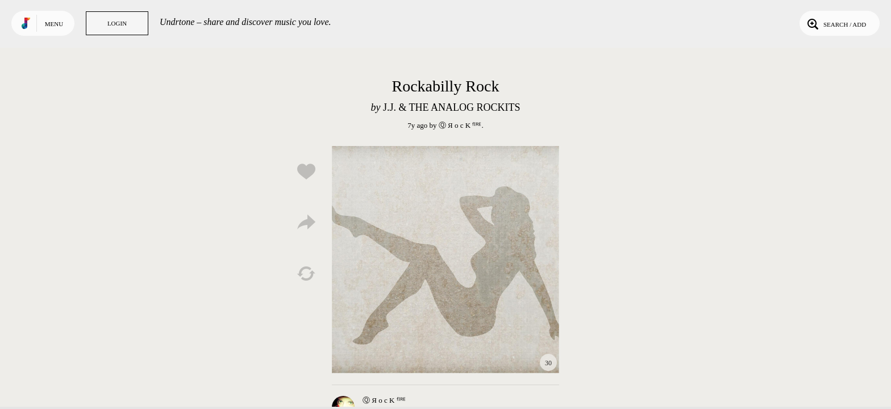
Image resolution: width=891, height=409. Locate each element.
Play (445, 259)
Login (117, 23)
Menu (54, 23)
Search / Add (835, 23)
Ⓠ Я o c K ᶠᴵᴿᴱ (460, 125)
